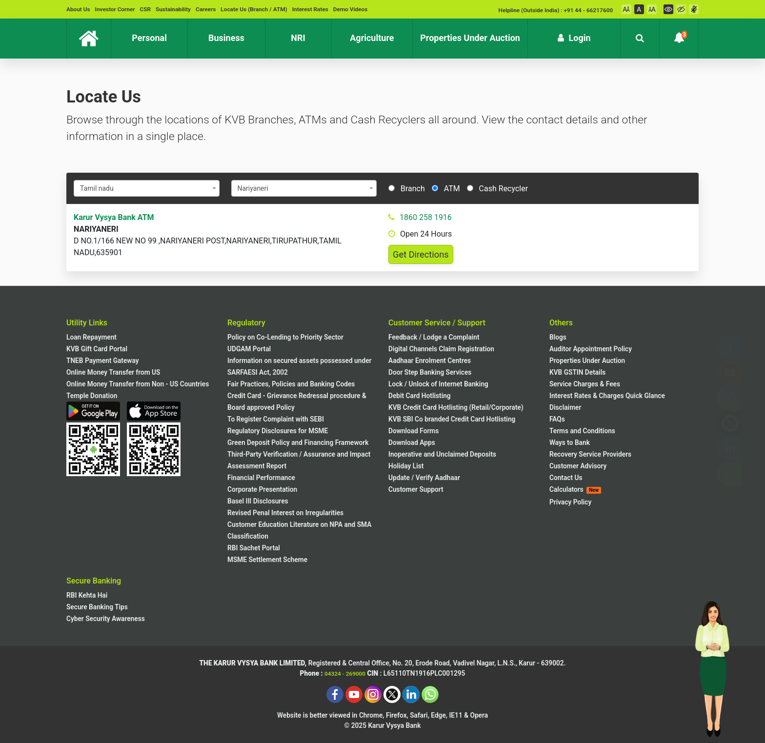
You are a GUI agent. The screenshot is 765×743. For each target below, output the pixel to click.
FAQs (557, 419)
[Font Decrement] (626, 9)
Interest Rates (310, 9)
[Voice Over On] (694, 9)
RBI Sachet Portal (253, 548)
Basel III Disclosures (257, 501)
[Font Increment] (652, 9)
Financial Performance (261, 478)
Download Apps (411, 442)
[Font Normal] (639, 9)
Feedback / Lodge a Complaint (434, 337)
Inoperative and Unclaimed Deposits (442, 454)
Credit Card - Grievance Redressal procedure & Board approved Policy (296, 401)
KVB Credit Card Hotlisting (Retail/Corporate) (455, 407)
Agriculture (381, 34)
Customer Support (415, 489)
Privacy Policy (570, 502)
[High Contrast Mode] (681, 9)
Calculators (575, 489)
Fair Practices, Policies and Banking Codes (291, 384)
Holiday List (405, 466)
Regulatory (246, 322)
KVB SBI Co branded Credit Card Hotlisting (451, 419)
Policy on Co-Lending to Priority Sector (285, 337)
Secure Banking (93, 580)
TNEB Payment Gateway (102, 360)
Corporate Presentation (262, 489)
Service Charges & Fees (584, 384)
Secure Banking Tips (97, 607)
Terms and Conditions (582, 431)
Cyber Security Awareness (105, 619)
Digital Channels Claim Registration (441, 349)
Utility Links (86, 322)
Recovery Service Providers (590, 454)
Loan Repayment (91, 337)
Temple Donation (91, 396)
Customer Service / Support (436, 322)
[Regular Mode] (668, 9)
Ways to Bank (569, 442)
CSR (145, 9)
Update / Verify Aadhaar (424, 478)
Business (236, 34)
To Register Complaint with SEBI (275, 419)
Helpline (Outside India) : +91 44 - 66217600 (556, 10)
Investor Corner (115, 9)
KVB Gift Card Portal (96, 349)
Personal (159, 34)
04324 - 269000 (344, 673)
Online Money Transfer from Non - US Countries (137, 384)
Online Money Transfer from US (113, 372)
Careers (206, 9)
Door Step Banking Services (429, 372)
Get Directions (421, 254)
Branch (406, 188)
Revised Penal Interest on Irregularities (285, 513)
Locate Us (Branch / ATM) (254, 9)
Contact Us (566, 478)
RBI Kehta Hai (86, 595)
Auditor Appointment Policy (590, 349)
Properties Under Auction (473, 34)
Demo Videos (350, 9)
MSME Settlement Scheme (267, 559)
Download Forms (413, 431)
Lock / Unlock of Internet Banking (438, 384)
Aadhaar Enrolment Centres (429, 360)
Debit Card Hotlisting (419, 396)
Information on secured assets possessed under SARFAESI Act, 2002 (299, 366)
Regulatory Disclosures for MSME (277, 431)
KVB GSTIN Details (577, 372)
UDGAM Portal (249, 349)
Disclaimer (565, 407)
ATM (446, 188)
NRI (311, 34)
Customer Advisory (577, 466)
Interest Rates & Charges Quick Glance (607, 396)
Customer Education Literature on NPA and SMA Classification (299, 530)
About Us (78, 9)
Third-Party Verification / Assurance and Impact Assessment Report (298, 460)
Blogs (557, 337)
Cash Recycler (497, 188)
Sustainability (173, 9)
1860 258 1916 (426, 217)
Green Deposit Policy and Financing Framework (297, 442)
